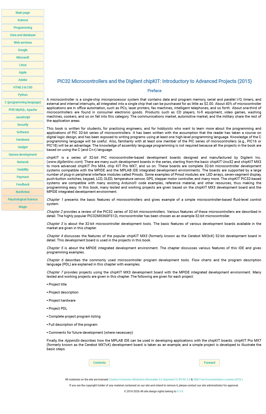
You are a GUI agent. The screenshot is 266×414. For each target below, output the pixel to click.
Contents (99, 362)
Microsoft (22, 57)
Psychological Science (23, 199)
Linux (22, 65)
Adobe (22, 80)
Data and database (23, 35)
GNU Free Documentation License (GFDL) (218, 379)
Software (23, 132)
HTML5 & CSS (22, 87)
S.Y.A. (180, 391)
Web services (23, 42)
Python (22, 95)
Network (22, 162)
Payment (23, 177)
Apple (23, 72)
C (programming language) (23, 102)
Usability (22, 169)
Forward (209, 362)
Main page (23, 12)
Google (22, 50)
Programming (23, 27)
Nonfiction (23, 192)
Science (22, 20)
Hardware (23, 139)
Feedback (22, 184)
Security (22, 124)
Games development (23, 154)
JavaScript (23, 117)
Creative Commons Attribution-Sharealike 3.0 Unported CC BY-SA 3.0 (149, 379)
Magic (23, 207)
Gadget (23, 147)
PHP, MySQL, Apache (23, 110)
